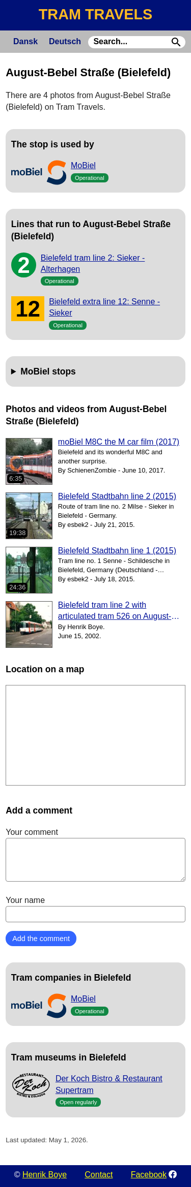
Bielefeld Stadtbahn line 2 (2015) (117, 496)
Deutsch (65, 41)
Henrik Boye (44, 1174)
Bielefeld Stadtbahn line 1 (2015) (117, 550)
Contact (99, 1174)
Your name (95, 909)
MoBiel (83, 165)
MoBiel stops (48, 371)
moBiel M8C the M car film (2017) (118, 442)
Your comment (95, 855)
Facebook (149, 1174)
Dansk (25, 41)
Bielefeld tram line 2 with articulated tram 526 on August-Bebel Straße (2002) (114, 611)
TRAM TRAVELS (95, 14)
